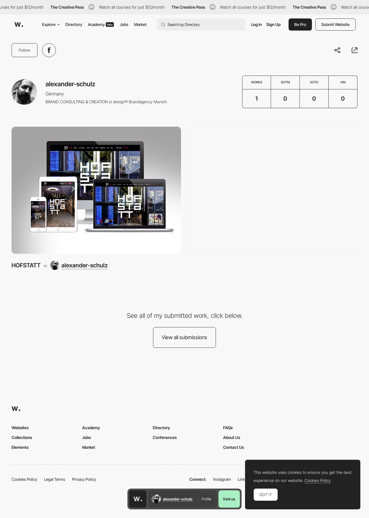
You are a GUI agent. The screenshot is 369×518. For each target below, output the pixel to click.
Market (140, 24)
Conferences (165, 437)
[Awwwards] (18, 24)
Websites (20, 427)
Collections (22, 437)
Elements (20, 447)
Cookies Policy (24, 479)
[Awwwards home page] (137, 499)
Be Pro (300, 24)
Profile (206, 499)
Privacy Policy (84, 479)
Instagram (222, 479)
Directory (73, 24)
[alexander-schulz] (79, 265)
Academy (101, 24)
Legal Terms (54, 479)
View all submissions (184, 337)
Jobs (124, 24)
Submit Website (335, 24)
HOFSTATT (26, 265)
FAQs (228, 427)
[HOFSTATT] (96, 190)
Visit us (229, 499)
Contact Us (233, 447)
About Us (231, 437)
